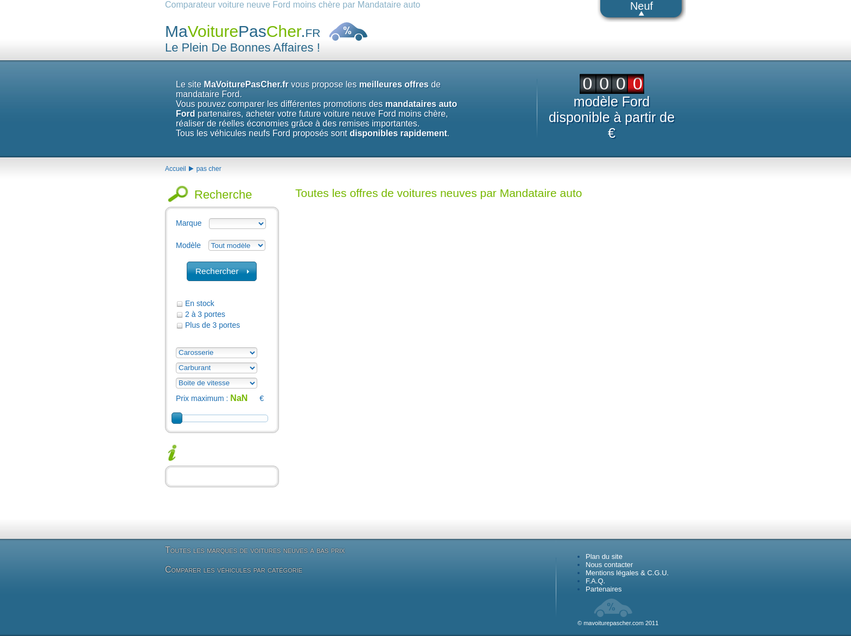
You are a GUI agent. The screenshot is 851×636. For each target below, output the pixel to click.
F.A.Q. (595, 581)
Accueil (175, 169)
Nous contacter (609, 565)
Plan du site (604, 556)
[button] (222, 271)
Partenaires (603, 589)
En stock (199, 303)
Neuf (641, 6)
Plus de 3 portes (212, 325)
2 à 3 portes (205, 314)
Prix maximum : (202, 398)
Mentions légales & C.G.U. (627, 573)
